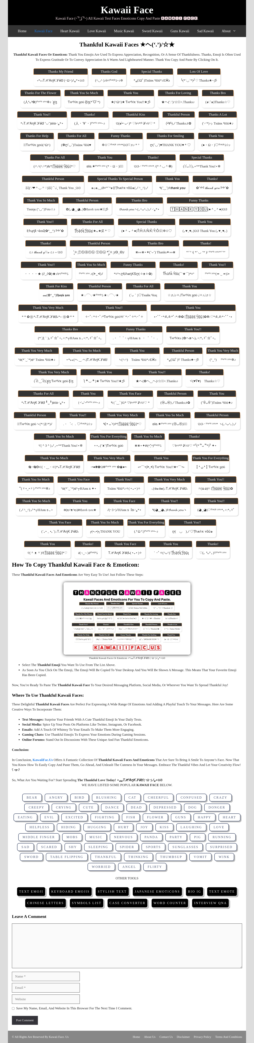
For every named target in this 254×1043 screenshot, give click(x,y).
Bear (32, 797)
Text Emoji (31, 891)
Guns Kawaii (179, 31)
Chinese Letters (45, 903)
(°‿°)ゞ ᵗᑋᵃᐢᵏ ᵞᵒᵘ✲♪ (223, 360)
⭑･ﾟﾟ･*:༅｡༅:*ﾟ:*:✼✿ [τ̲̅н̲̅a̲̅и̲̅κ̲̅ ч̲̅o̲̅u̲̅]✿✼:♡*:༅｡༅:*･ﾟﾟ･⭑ (193, 317)
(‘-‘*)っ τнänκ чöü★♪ (217, 123)
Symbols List (86, 903)
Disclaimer (183, 1036)
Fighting (105, 817)
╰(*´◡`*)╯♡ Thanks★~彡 (199, 80)
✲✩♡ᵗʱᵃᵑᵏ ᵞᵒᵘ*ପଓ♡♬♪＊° (120, 145)
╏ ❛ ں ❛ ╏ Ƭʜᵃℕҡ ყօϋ (210, 467)
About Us (150, 1036)
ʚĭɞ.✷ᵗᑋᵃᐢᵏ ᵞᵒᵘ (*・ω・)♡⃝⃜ (105, 166)
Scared (49, 847)
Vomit (200, 857)
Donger (217, 807)
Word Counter (170, 903)
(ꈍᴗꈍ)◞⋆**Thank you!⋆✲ (201, 166)
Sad (25, 847)
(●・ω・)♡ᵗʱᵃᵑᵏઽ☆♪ (216, 145)
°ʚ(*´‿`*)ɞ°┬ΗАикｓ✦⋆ (78, 488)
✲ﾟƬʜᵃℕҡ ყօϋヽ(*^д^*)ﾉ (34, 424)
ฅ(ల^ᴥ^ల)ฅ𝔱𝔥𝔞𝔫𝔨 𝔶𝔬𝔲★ (80, 510)
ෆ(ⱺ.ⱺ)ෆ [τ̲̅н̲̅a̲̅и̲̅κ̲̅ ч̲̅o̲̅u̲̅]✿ (215, 488)
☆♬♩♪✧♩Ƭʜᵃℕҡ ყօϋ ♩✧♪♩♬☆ (189, 295)
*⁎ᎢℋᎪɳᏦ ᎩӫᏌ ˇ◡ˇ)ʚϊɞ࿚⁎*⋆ (42, 123)
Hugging (97, 827)
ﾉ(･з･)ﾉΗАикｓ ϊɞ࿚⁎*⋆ (124, 510)
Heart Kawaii (69, 31)
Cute (88, 807)
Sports (153, 847)
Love (219, 827)
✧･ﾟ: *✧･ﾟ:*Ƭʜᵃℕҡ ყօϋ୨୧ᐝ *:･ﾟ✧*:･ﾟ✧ (114, 317)
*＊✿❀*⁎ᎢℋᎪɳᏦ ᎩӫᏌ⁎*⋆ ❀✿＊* (48, 317)
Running (222, 837)
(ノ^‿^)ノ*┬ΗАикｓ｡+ (36, 510)
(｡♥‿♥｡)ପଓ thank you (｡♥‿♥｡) (205, 231)
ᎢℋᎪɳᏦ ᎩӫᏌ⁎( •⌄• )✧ (125, 553)
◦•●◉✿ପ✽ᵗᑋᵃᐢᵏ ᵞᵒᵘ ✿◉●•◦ (109, 467)
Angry (56, 797)
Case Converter (128, 903)
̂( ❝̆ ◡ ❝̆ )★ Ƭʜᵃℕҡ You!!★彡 (104, 381)
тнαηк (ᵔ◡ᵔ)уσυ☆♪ (41, 209)
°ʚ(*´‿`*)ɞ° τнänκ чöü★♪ (36, 360)
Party (176, 837)
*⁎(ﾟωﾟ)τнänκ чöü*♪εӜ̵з (152, 80)
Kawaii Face (127, 9)
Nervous (123, 837)
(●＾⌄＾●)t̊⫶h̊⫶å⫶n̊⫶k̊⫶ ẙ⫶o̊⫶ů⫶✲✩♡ (146, 231)
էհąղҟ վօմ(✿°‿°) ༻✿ (45, 231)
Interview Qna (210, 903)
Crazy (220, 797)
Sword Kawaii (152, 31)
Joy (144, 827)
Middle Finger (39, 837)
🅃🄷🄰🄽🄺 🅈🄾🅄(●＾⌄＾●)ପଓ (198, 209)
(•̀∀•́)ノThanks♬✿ (178, 123)
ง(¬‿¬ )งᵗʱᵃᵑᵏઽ (88, 553)
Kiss (164, 827)
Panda (151, 837)
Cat (132, 797)
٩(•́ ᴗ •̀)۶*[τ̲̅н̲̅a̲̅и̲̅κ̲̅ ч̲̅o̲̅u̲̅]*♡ (122, 424)
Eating (25, 817)
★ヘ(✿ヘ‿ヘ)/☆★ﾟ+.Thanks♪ (157, 381)
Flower (155, 817)
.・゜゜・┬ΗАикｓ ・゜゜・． (136, 338)
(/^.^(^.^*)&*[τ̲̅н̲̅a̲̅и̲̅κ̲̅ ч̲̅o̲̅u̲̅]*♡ (55, 166)
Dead (136, 807)
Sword (31, 857)
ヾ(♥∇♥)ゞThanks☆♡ (204, 381)
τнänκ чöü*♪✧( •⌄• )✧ (123, 488)
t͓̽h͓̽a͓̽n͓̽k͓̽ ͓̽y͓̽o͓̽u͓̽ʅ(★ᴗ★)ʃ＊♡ (92, 231)
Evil (49, 817)
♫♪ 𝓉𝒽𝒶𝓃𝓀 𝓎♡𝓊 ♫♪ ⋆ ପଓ (46, 252)
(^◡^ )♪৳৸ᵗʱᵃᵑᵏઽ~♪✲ (109, 80)
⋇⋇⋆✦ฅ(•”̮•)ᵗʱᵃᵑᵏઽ (148, 445)
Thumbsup (171, 857)
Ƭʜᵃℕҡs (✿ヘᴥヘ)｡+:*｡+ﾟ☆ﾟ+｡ (193, 338)
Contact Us (166, 1036)
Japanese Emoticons (157, 891)
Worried (101, 866)
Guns (180, 817)
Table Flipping (66, 857)
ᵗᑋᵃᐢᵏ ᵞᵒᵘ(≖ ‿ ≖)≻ (217, 274)
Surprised (221, 847)
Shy (73, 847)
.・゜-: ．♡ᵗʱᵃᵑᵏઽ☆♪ (77, 424)
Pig (197, 837)
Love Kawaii (97, 31)
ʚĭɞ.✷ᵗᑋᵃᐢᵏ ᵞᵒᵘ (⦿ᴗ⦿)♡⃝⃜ (169, 424)
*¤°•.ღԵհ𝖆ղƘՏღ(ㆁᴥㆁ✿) (133, 274)
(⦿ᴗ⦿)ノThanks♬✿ (175, 403)
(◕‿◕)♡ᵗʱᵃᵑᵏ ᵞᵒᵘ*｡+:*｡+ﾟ (216, 510)
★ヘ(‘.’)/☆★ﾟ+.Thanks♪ (177, 102)
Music (96, 837)
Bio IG (194, 891)
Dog (192, 807)
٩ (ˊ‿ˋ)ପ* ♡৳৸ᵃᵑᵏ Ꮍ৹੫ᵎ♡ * (130, 403)
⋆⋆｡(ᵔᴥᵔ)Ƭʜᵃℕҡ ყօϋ (108, 445)
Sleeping (98, 847)
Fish (131, 817)
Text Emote (222, 891)
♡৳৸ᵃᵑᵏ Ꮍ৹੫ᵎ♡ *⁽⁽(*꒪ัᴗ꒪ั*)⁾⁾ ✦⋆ (194, 445)
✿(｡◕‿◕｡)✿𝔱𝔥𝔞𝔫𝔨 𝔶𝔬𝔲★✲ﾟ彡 (87, 209)
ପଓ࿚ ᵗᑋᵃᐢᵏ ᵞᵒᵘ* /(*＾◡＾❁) (153, 166)
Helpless (40, 827)
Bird (80, 797)
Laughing (191, 827)
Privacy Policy (202, 1036)
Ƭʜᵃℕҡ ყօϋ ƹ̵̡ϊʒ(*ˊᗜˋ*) (84, 102)
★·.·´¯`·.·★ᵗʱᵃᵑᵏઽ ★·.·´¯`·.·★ (100, 295)
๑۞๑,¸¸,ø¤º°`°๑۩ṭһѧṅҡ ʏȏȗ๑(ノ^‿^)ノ (120, 188)
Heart (229, 817)
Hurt (123, 827)
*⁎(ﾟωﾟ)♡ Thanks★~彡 (183, 360)
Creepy (36, 807)
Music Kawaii (124, 31)
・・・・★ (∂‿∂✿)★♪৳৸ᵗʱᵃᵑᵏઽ (46, 274)
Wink (224, 857)
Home (22, 31)
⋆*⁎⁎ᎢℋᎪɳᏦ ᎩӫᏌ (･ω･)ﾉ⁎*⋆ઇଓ (60, 80)
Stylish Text (112, 891)
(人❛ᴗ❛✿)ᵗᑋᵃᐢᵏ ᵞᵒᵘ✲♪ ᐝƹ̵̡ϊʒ (40, 102)
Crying (63, 807)
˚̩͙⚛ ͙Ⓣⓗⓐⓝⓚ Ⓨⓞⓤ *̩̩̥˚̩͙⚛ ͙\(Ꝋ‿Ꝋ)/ (98, 252)
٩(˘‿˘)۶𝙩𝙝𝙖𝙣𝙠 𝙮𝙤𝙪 (172, 188)
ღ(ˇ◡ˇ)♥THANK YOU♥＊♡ (170, 145)
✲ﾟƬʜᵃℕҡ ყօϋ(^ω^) (37, 145)
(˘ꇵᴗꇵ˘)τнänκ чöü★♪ (217, 403)
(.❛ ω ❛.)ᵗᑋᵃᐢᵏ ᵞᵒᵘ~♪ (146, 531)
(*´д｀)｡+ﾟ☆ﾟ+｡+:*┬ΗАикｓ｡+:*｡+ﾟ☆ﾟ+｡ (70, 338)
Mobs (72, 837)
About (231, 31)
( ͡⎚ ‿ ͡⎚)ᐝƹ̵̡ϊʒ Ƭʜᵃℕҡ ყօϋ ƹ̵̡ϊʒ (53, 381)
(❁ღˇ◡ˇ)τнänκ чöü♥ (76, 145)
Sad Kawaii (205, 31)
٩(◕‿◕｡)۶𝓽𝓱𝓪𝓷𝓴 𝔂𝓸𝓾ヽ (169, 510)
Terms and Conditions (228, 1036)
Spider (127, 847)
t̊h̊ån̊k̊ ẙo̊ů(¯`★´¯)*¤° (178, 274)
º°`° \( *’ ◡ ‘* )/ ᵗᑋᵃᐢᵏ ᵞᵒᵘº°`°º (205, 252)
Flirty (155, 866)
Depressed (165, 807)
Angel (129, 866)
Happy (204, 817)
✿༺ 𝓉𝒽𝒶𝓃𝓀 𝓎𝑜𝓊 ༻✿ (212, 188)
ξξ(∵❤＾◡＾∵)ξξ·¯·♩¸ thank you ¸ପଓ (53, 188)
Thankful (106, 857)
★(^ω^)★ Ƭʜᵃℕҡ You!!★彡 (131, 102)
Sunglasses (185, 847)
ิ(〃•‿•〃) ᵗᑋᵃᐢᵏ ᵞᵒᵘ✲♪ (35, 488)
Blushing (106, 797)
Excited (74, 817)
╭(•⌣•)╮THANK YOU (104, 531)
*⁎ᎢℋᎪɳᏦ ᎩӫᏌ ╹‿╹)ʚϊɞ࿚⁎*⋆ (43, 403)
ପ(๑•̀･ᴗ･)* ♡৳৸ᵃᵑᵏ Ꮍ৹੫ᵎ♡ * (135, 123)
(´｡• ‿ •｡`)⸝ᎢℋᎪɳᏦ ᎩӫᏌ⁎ (60, 531)
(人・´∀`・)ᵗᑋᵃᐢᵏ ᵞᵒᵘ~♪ (89, 123)
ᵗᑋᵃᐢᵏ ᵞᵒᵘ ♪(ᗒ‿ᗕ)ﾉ (91, 274)
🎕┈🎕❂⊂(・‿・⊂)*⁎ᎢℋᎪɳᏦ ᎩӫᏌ (54, 467)
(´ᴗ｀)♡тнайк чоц (143, 295)
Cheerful (158, 797)
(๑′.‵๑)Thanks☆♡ (217, 102)
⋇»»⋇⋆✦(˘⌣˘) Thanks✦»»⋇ (155, 252)
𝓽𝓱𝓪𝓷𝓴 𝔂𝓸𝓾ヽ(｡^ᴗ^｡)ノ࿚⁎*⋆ (139, 209)
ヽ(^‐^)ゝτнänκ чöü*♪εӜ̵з (137, 360)
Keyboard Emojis (70, 891)
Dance (112, 807)
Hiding (68, 827)
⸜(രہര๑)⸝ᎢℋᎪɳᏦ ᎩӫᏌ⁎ (169, 488)
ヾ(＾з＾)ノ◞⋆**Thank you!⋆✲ (60, 445)
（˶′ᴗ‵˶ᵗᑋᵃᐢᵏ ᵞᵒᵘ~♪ (88, 403)
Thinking (138, 857)
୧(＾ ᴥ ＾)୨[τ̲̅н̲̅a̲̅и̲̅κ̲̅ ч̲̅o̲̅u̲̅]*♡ (47, 553)
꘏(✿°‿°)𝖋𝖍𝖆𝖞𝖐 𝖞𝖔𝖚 (56, 295)
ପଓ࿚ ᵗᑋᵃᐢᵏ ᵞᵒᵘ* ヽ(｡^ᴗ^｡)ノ (217, 424)
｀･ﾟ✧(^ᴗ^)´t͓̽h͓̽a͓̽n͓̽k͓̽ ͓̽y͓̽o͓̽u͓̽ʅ (171, 553)
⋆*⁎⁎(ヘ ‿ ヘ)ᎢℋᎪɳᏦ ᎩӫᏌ (86, 360)
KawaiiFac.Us (43, 760)
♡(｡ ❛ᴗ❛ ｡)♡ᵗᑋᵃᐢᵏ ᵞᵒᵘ (212, 553)
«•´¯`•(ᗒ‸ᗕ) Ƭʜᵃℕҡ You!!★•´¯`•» (161, 467)
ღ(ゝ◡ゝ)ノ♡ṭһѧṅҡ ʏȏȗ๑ (192, 531)
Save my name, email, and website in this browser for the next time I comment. (74, 1008)
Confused (191, 797)
